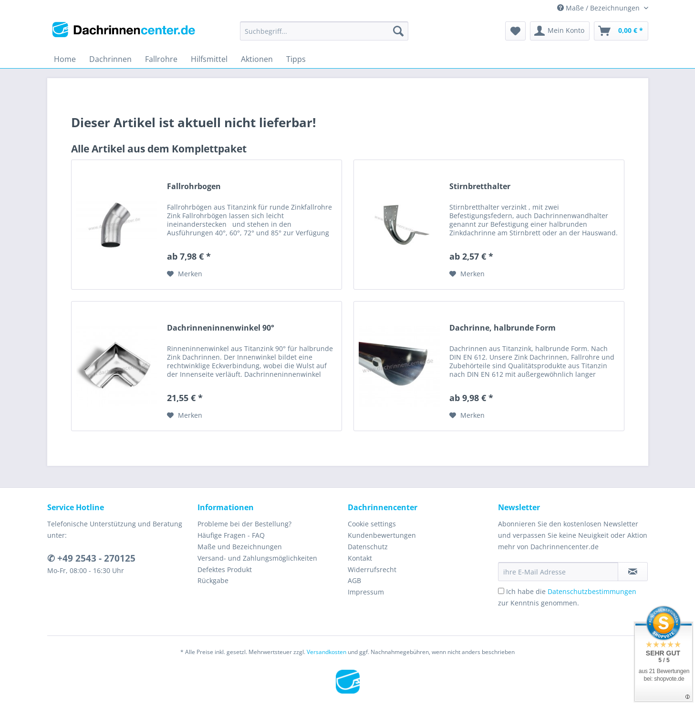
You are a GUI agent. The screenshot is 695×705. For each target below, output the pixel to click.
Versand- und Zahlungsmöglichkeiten (257, 558)
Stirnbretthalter (479, 186)
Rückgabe (212, 580)
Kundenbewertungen (382, 535)
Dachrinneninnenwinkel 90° (220, 328)
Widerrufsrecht (372, 569)
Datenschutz (368, 546)
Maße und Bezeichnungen (239, 546)
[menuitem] (324, 35)
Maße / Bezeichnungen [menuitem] (599, 7)
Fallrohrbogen (194, 186)
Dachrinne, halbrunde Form (502, 328)
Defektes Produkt (224, 569)
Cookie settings (372, 523)
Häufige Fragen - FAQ (231, 535)
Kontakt (360, 558)
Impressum (366, 591)
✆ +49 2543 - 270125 (91, 558)
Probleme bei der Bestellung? (244, 523)
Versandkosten (326, 652)
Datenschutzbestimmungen (592, 591)
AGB (354, 580)
